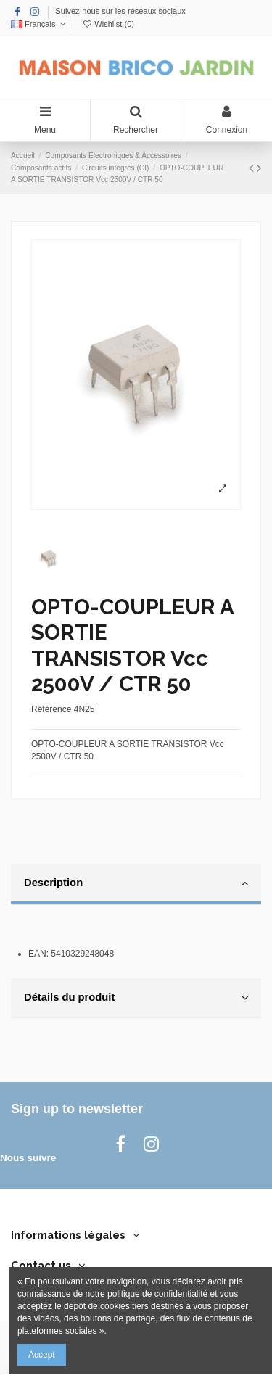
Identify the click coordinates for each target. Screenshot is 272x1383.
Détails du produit (136, 997)
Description (136, 883)
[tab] (136, 885)
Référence (51, 709)
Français (39, 24)
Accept (41, 1355)
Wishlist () (108, 24)
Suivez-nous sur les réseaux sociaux (120, 11)
